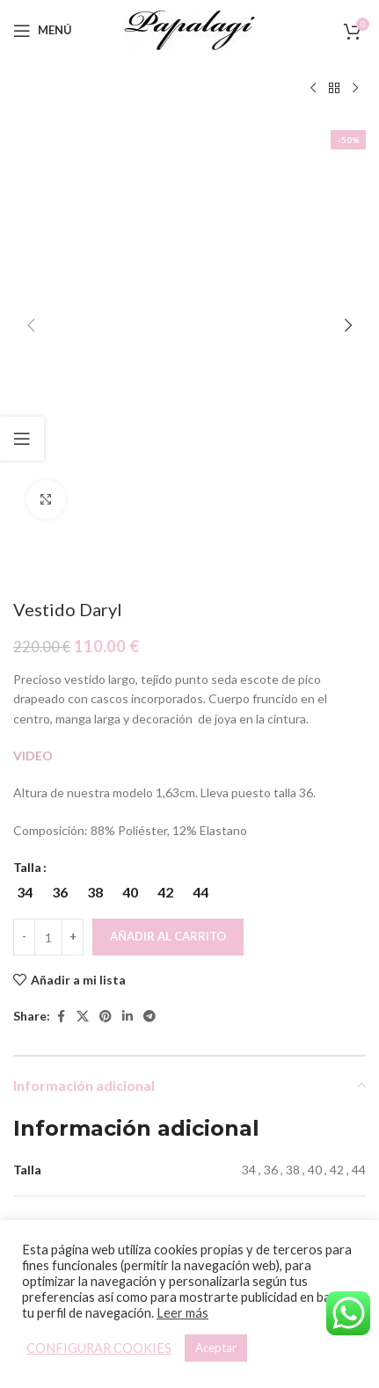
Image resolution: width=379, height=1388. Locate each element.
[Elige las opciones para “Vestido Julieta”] (84, 1096)
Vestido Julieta (99, 1133)
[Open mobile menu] (42, 30)
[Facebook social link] (60, 621)
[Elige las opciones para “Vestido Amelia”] (264, 1096)
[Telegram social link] (149, 621)
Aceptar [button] (216, 1348)
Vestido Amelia (280, 1133)
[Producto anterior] (313, 88)
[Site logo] (190, 28)
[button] (30, 127)
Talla (27, 472)
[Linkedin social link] (127, 621)
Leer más (182, 1312)
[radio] (24, 497)
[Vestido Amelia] (280, 1034)
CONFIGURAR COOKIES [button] (98, 1348)
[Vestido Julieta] (99, 1034)
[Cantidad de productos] (48, 542)
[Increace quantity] (73, 542)
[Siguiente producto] (355, 88)
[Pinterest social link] (105, 621)
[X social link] (82, 621)
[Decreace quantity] (24, 542)
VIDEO (33, 359)
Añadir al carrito (168, 541)
